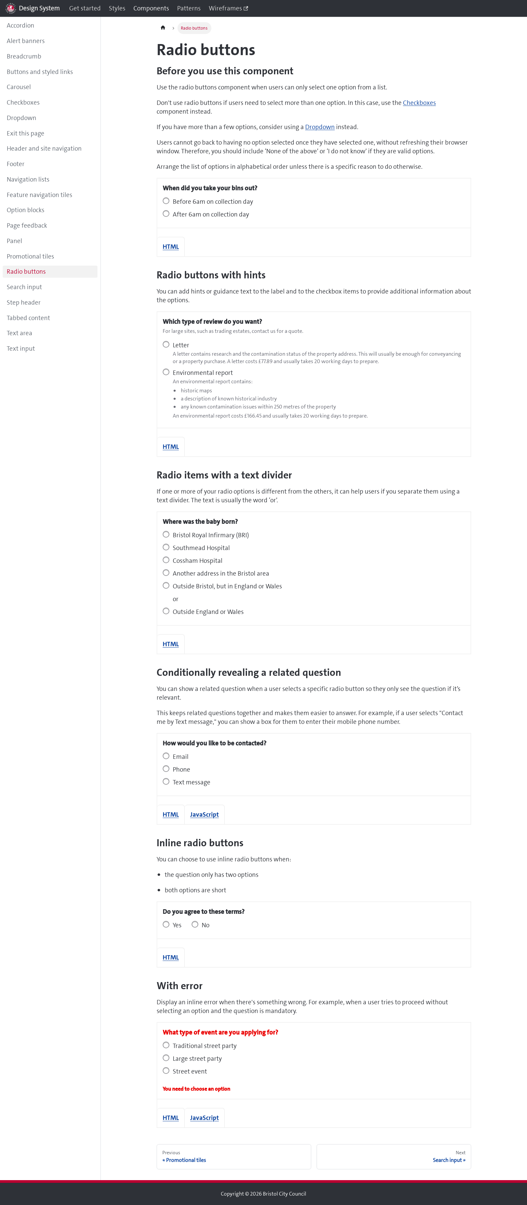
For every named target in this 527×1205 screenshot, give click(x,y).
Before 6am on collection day (213, 201)
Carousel (19, 87)
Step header (24, 302)
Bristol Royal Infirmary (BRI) (211, 535)
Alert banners (26, 41)
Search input (24, 287)
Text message (191, 782)
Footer (16, 164)
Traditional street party (205, 1046)
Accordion (20, 25)
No (205, 925)
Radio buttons (26, 271)
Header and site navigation (44, 148)
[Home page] (163, 28)
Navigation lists (28, 179)
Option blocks (25, 210)
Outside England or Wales (208, 612)
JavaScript (204, 814)
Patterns (189, 8)
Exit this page (25, 133)
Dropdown (21, 118)
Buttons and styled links (40, 72)
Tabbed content (28, 318)
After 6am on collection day (211, 214)
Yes (177, 925)
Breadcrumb (24, 56)
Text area (19, 333)
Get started (85, 8)
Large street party (197, 1058)
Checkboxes (23, 102)
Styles (117, 8)
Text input (21, 348)
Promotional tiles (30, 256)
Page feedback (27, 225)
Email (181, 756)
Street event (190, 1071)
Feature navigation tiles (39, 195)
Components (151, 8)
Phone (181, 769)
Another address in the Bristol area (221, 573)
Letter (181, 345)
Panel (14, 241)
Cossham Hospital (197, 560)
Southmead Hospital (201, 548)
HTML (171, 246)
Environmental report (203, 372)
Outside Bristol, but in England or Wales (227, 586)
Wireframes (228, 8)
